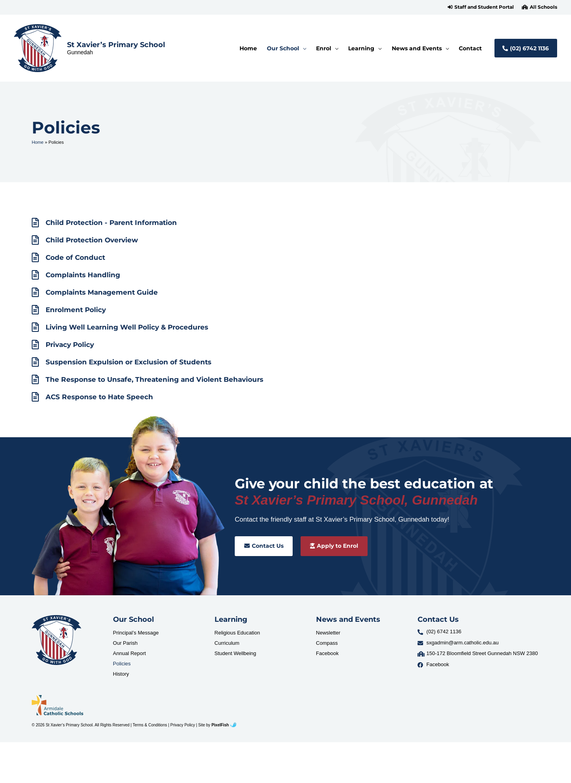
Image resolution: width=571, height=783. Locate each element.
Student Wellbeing (235, 653)
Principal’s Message (136, 633)
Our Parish (125, 643)
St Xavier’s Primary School (116, 44)
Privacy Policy (182, 725)
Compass (327, 643)
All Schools (543, 7)
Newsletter (328, 633)
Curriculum (227, 643)
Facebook (327, 653)
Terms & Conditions (150, 725)
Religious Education (237, 633)
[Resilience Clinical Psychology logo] (56, 640)
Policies (122, 664)
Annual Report (129, 653)
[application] (302, 48)
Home (38, 142)
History (121, 674)
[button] (481, 7)
